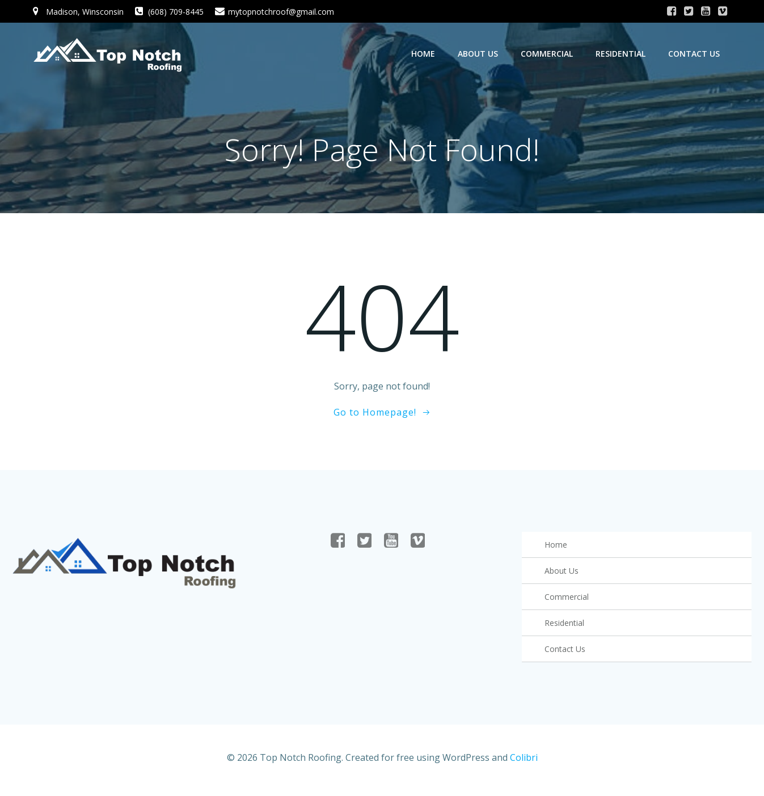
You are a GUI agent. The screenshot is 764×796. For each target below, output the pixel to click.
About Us (478, 53)
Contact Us (694, 53)
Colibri (524, 762)
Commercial (547, 53)
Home (424, 53)
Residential (621, 53)
